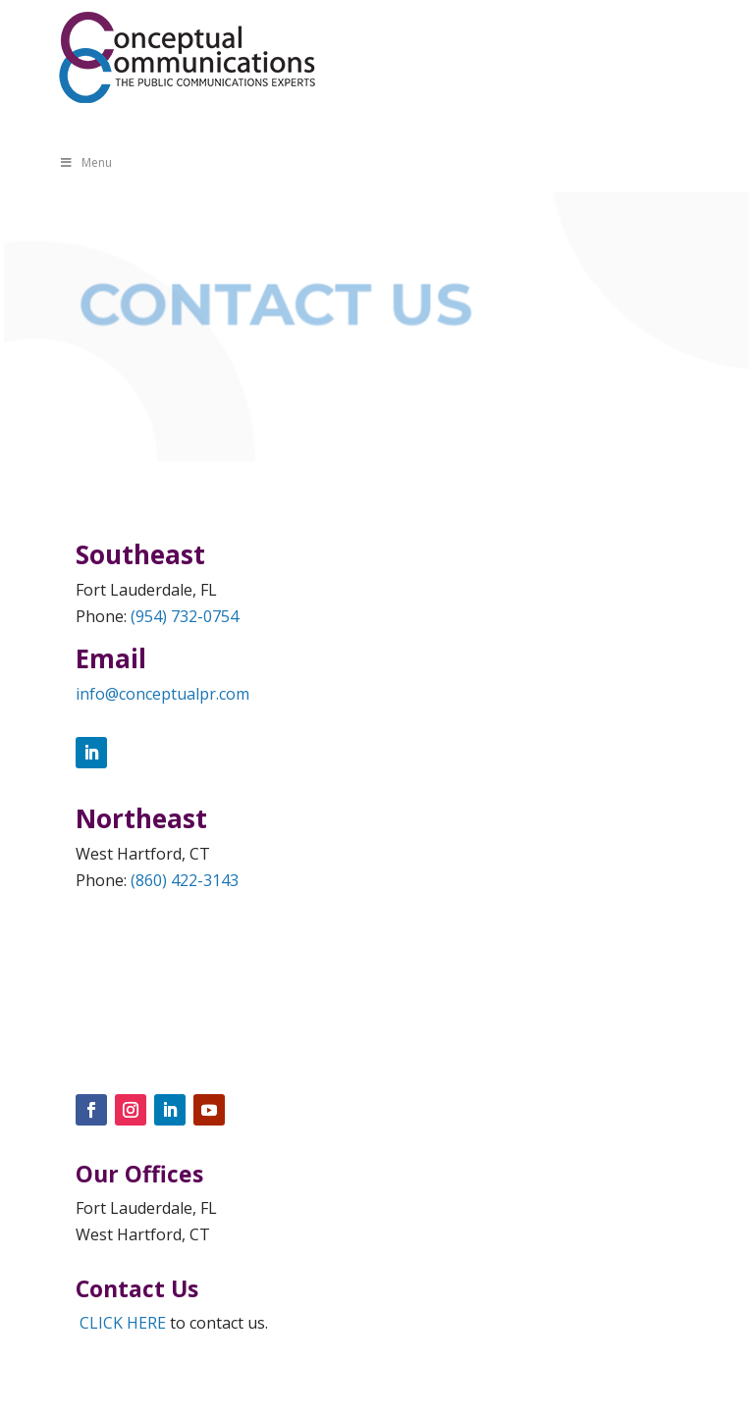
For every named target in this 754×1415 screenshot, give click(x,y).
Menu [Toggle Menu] (85, 162)
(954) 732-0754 (185, 616)
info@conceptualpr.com (162, 694)
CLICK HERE (123, 1323)
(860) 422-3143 (185, 880)
